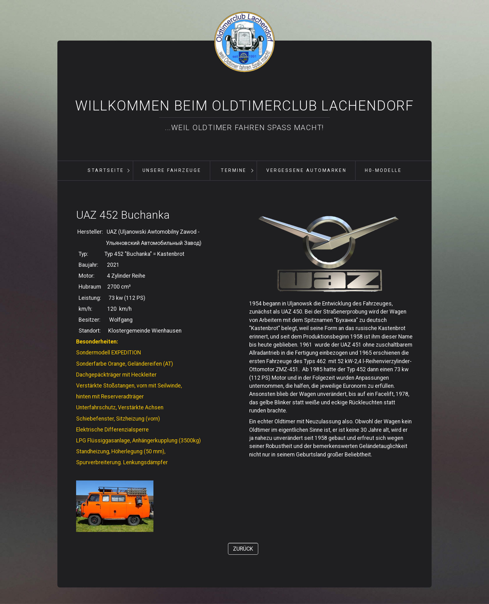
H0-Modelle (383, 170)
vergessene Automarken (306, 170)
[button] (243, 549)
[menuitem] (106, 170)
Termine (234, 170)
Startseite (106, 170)
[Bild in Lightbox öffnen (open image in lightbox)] (329, 253)
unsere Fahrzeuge (172, 170)
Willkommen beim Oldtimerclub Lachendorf (244, 106)
